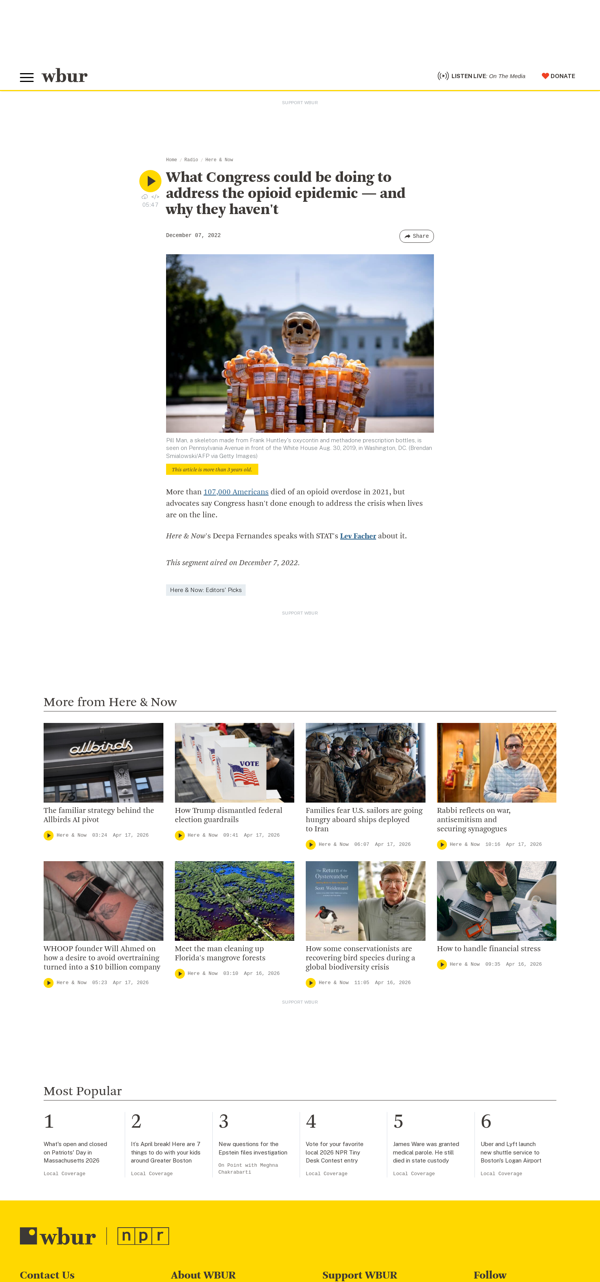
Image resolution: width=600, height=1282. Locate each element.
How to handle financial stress (489, 949)
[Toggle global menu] (27, 77)
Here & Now (219, 160)
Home (171, 160)
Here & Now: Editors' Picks (206, 590)
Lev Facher (358, 536)
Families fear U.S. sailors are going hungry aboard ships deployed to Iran (364, 820)
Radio (191, 160)
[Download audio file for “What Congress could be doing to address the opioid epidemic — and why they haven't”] (145, 196)
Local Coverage (64, 1174)
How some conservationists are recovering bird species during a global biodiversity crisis (360, 958)
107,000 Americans (236, 492)
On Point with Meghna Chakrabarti (248, 1169)
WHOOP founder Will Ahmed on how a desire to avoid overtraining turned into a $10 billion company (102, 958)
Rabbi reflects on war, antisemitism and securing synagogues (473, 820)
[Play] (49, 835)
